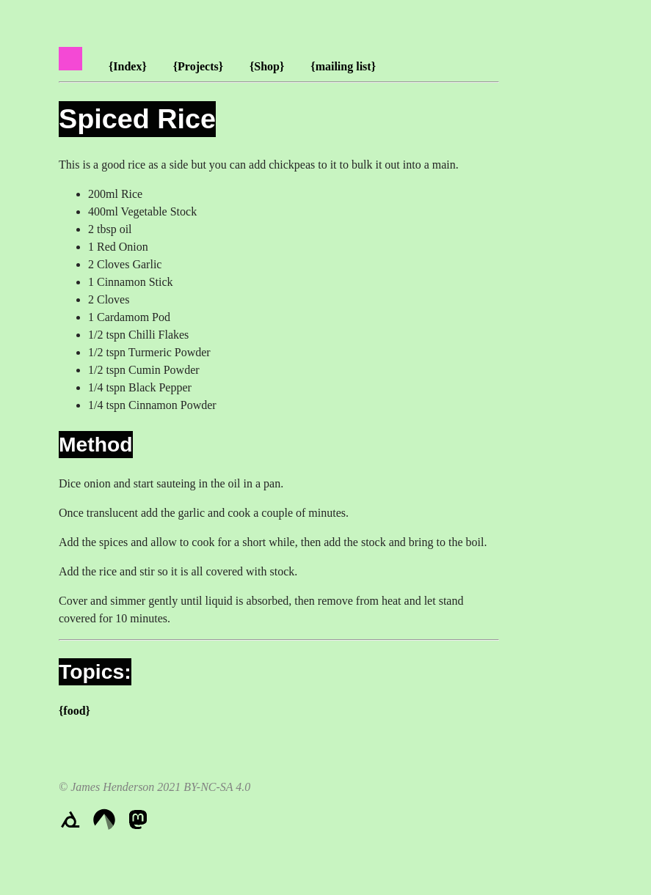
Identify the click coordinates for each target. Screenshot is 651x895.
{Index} (128, 66)
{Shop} (267, 66)
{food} (74, 710)
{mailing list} (343, 66)
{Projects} (198, 66)
